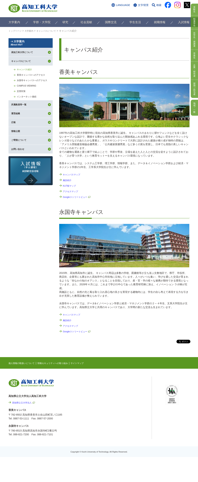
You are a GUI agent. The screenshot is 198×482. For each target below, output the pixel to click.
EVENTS (124, 388)
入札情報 (130, 457)
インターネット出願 (174, 12)
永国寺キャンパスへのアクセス (34, 95)
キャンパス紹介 (26, 83)
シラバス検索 (172, 386)
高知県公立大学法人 (23, 402)
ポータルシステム (175, 392)
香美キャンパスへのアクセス (33, 89)
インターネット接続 (28, 113)
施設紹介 (68, 180)
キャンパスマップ (73, 174)
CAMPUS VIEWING (28, 101)
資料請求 (153, 12)
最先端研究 (125, 394)
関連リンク (125, 399)
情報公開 (130, 428)
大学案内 (31, 49)
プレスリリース (133, 438)
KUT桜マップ (70, 185)
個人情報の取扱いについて (24, 363)
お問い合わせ (136, 12)
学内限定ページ (174, 397)
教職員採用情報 (133, 448)
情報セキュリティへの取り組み (59, 363)
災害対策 (22, 107)
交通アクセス (116, 12)
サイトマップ (87, 363)
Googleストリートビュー (77, 196)
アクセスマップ (72, 191)
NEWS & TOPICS (129, 382)
